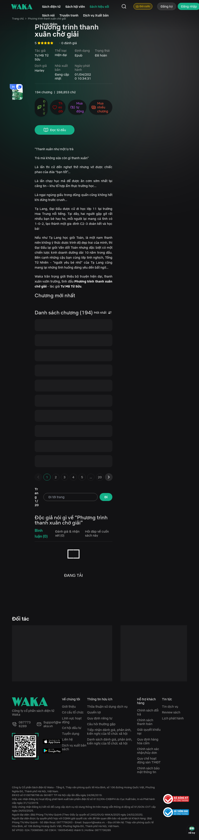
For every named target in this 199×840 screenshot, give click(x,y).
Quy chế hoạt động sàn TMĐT (149, 760)
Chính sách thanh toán (145, 722)
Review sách (171, 712)
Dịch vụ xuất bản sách (74, 747)
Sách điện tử (51, 7)
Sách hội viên (75, 7)
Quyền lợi (94, 712)
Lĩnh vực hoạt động (71, 720)
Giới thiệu (69, 706)
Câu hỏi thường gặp (101, 724)
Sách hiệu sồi (99, 7)
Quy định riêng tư (99, 718)
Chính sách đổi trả (148, 712)
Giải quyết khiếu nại (149, 731)
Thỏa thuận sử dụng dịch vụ (107, 706)
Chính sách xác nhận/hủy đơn (148, 751)
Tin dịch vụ (170, 706)
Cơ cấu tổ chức (73, 712)
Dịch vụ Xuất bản (96, 15)
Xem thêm (49, 24)
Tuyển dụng (70, 734)
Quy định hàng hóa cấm (147, 741)
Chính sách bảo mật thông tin (148, 770)
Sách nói (48, 15)
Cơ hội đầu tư (71, 728)
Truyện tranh (68, 15)
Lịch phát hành (173, 718)
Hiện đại (61, 55)
